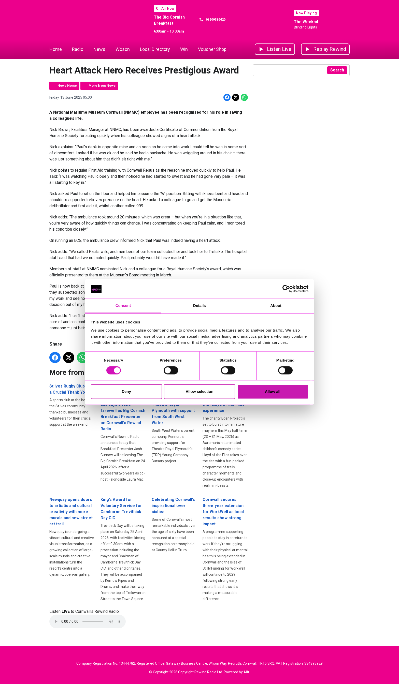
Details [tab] (199, 305)
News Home (67, 85)
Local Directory (155, 49)
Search (337, 70)
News (99, 49)
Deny (126, 391)
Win (184, 49)
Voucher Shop (212, 49)
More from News (102, 85)
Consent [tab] (123, 305)
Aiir (246, 672)
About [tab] (275, 305)
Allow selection (199, 391)
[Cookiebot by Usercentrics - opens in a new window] (286, 289)
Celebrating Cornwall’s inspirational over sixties (173, 505)
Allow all (272, 391)
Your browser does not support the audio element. (87, 621)
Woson (123, 49)
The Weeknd (306, 21)
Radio (77, 49)
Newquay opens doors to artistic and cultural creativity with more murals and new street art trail (71, 511)
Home (55, 49)
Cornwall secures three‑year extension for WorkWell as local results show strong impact (223, 511)
